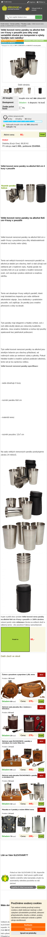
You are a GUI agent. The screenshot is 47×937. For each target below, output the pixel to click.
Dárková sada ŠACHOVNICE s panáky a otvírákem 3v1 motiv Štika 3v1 (17, 742)
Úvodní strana (6, 2)
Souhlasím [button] (28, 925)
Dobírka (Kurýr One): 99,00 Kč (15, 143)
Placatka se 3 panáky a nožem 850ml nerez (18, 809)
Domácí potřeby (15, 24)
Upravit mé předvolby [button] (28, 933)
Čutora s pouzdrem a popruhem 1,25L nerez (18, 674)
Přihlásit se (41, 2)
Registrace (31, 2)
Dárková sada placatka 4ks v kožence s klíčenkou (16, 708)
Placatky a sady (26, 24)
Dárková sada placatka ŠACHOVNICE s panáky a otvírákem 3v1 (19, 776)
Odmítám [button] (28, 929)
